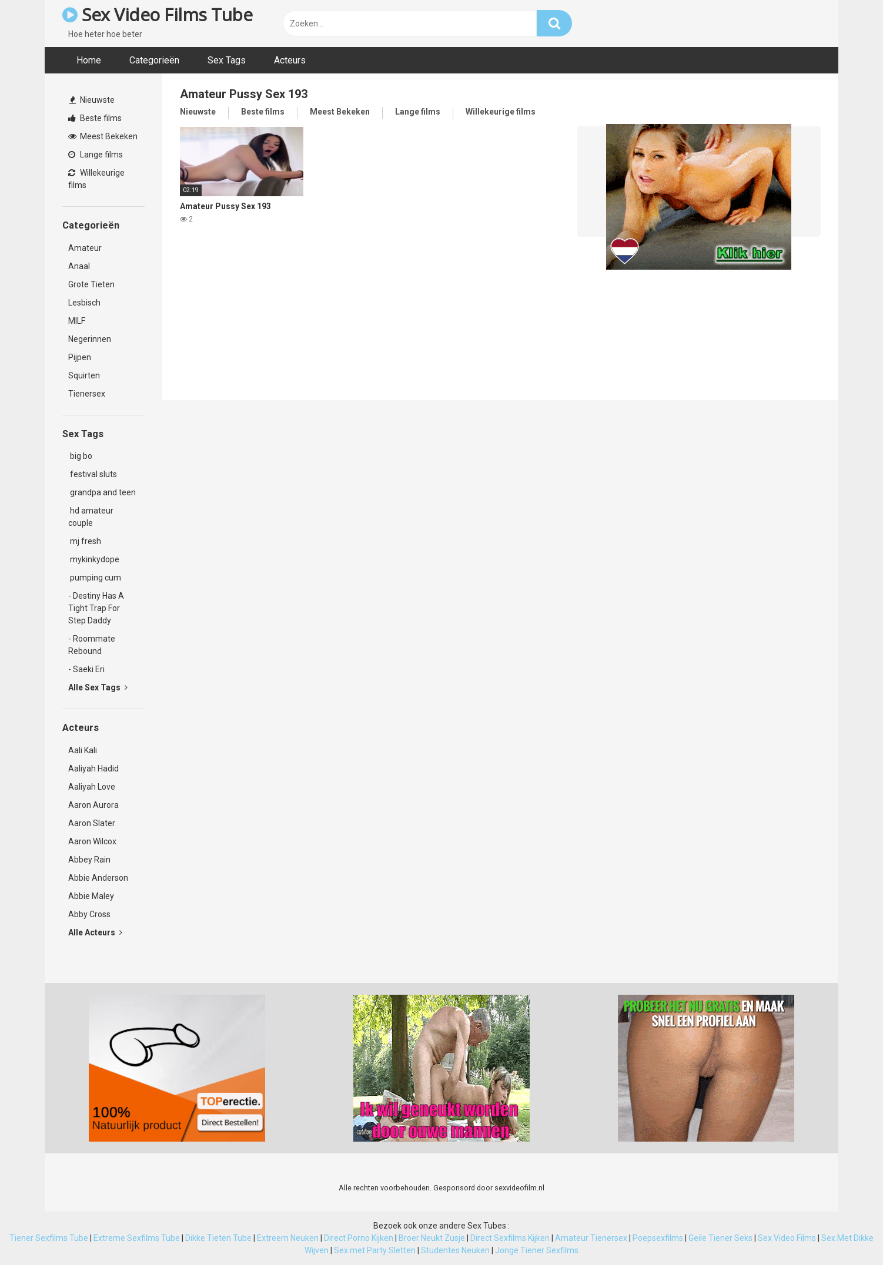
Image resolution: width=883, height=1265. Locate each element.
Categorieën (154, 60)
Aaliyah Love (91, 786)
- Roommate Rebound (91, 645)
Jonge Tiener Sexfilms (536, 1250)
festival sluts (92, 474)
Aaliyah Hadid (93, 768)
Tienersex (86, 393)
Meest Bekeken (103, 136)
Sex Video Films (787, 1238)
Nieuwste (92, 100)
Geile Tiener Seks (720, 1238)
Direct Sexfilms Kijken (510, 1238)
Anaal (79, 266)
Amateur (85, 248)
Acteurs (290, 60)
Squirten (84, 375)
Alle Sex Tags (98, 687)
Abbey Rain (89, 859)
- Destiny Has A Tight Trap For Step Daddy (96, 608)
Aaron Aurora (93, 805)
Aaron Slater (91, 823)
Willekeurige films (96, 179)
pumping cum (94, 577)
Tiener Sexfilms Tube (48, 1238)
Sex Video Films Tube (157, 14)
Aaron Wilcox (92, 841)
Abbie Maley (91, 896)
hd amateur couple (90, 517)
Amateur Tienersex (591, 1238)
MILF (76, 321)
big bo (80, 456)
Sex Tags (227, 60)
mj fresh (84, 541)
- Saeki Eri (86, 669)
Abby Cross (89, 914)
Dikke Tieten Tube (218, 1238)
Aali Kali (82, 750)
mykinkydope (93, 559)
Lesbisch (84, 302)
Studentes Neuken (455, 1250)
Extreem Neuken (288, 1238)
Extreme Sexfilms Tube (136, 1238)
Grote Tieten (91, 284)
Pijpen (79, 357)
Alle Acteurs (95, 932)
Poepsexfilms (658, 1238)
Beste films (95, 118)
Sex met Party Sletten (375, 1250)
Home (88, 60)
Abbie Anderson (98, 878)
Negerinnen (89, 339)
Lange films (95, 154)
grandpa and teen (102, 492)
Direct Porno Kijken (358, 1238)
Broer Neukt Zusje (432, 1238)
